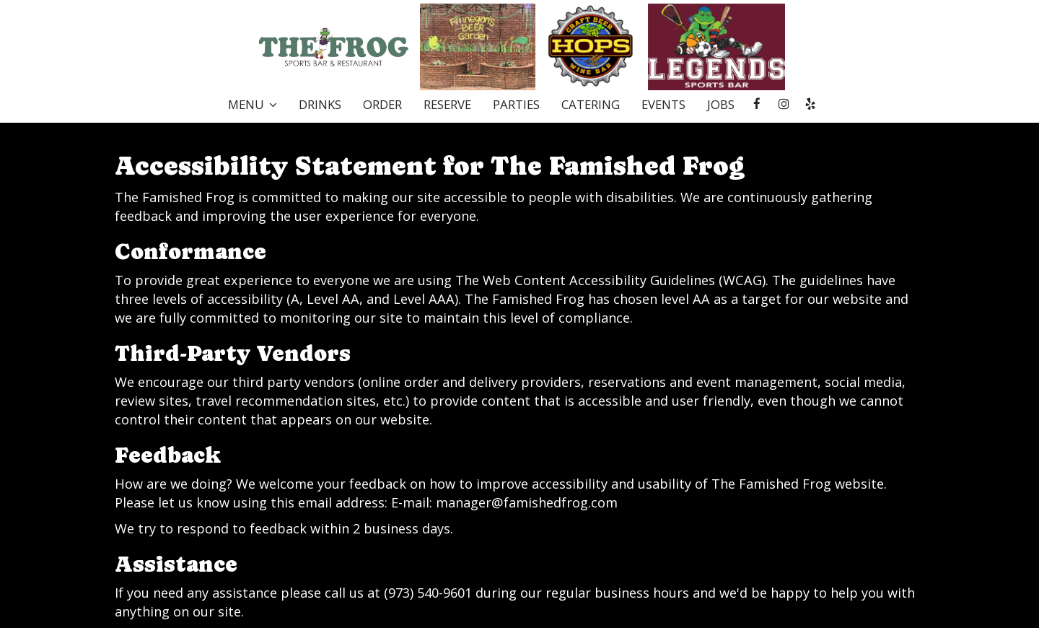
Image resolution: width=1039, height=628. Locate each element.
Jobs (721, 104)
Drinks (320, 104)
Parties (516, 104)
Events (663, 104)
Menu (252, 104)
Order (382, 104)
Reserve (447, 104)
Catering (590, 104)
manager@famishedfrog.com (527, 502)
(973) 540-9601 (428, 592)
